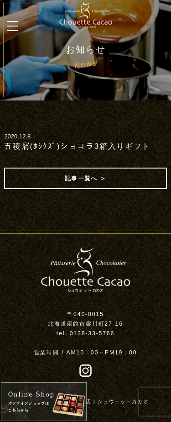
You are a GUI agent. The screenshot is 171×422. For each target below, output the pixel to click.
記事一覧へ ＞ (85, 178)
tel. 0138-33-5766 (85, 333)
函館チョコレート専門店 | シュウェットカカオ (89, 401)
